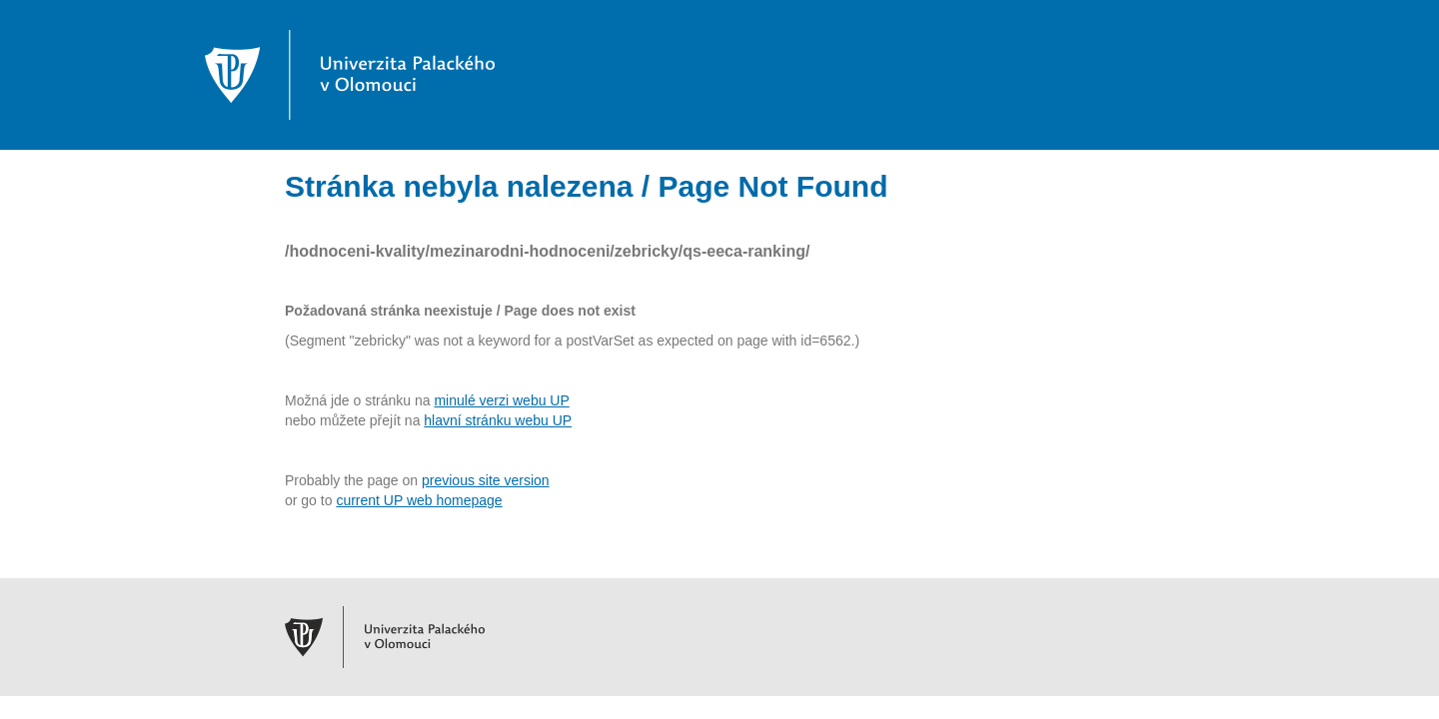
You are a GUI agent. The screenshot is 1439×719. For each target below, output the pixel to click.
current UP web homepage (419, 500)
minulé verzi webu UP (501, 400)
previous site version (486, 480)
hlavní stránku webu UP (498, 420)
